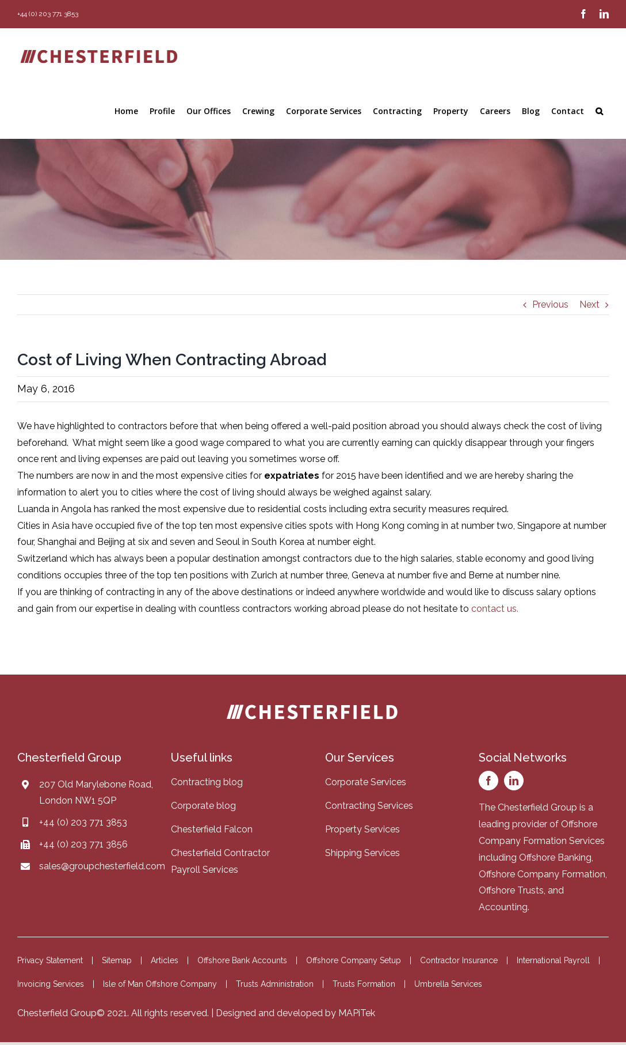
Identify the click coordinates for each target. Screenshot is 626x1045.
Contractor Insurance (459, 960)
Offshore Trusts (511, 890)
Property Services (362, 829)
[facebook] (488, 780)
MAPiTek (356, 1013)
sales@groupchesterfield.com (102, 866)
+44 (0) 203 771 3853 (83, 822)
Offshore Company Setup (353, 960)
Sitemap (117, 960)
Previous (550, 304)
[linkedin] (514, 780)
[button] (599, 111)
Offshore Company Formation (542, 874)
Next (589, 304)
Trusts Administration (275, 984)
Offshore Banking (555, 857)
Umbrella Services (448, 984)
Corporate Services (365, 782)
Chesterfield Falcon (212, 829)
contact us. (494, 608)
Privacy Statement (50, 960)
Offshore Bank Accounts (242, 960)
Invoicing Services (50, 984)
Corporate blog (203, 805)
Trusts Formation (364, 984)
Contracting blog (207, 782)
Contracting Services (369, 805)
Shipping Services (362, 852)
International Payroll (553, 960)
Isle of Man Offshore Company (160, 984)
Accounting (503, 907)
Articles (164, 960)
